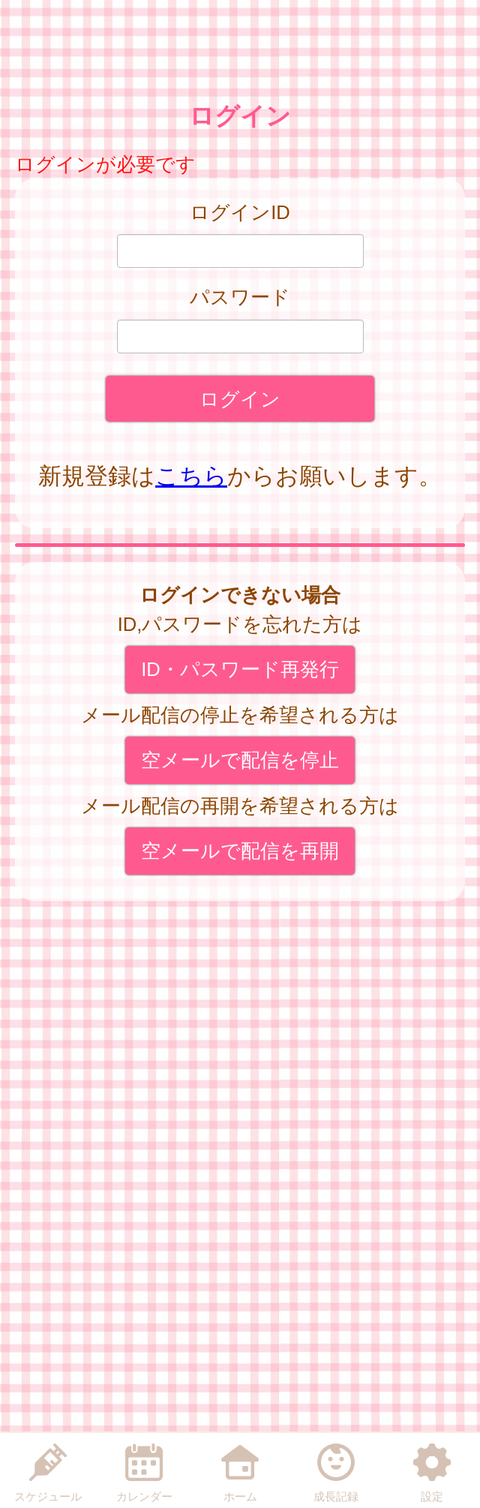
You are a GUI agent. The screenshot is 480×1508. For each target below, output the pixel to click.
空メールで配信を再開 (240, 850)
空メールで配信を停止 (240, 760)
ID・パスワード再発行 (240, 669)
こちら (191, 476)
